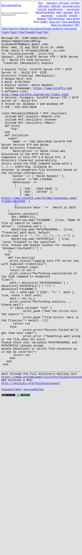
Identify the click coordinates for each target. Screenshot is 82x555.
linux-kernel (73, 18)
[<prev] (5, 32)
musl (59, 12)
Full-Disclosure (56, 18)
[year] (39, 32)
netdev (44, 21)
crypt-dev (61, 15)
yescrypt (42, 9)
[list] (45, 32)
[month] (30, 32)
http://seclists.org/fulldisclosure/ (30, 460)
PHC (77, 24)
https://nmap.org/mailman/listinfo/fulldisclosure (41, 453)
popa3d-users (55, 9)
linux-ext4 (55, 21)
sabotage (68, 12)
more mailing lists (34, 466)
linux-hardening (71, 21)
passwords (47, 15)
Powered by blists (11, 466)
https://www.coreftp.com (52, 100)
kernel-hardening (45, 12)
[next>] (14, 32)
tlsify (77, 12)
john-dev (56, 6)
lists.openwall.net (11, 5)
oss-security (73, 9)
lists (40, 2)
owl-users (63, 2)
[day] (22, 32)
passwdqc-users (71, 6)
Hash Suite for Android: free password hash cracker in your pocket (39, 28)
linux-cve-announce (62, 24)
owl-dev (75, 2)
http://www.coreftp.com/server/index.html (35, 108)
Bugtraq (41, 18)
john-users (44, 6)
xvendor (73, 15)
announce (51, 2)
